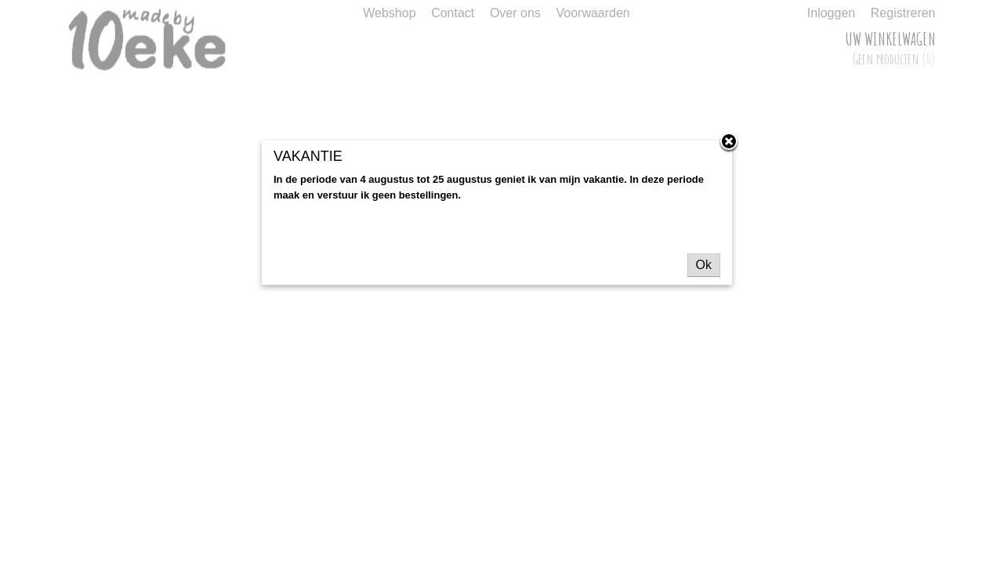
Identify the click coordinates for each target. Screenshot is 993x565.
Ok (704, 265)
